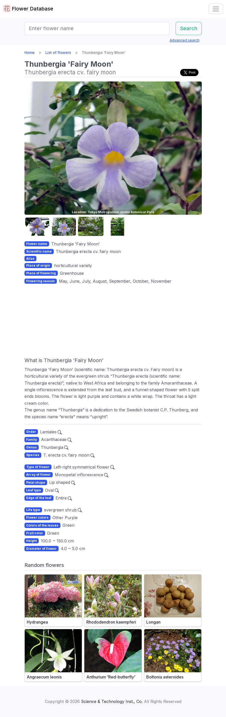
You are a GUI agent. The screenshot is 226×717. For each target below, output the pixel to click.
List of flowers (58, 52)
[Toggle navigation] (216, 9)
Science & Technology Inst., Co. (112, 701)
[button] (37, 226)
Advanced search (185, 40)
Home (29, 52)
